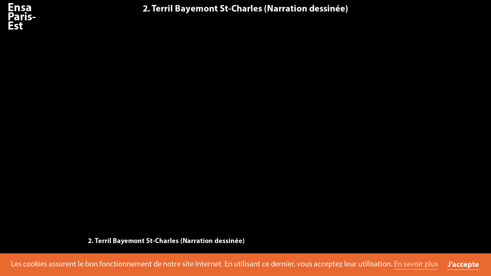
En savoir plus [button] (416, 264)
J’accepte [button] (463, 265)
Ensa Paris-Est (22, 17)
